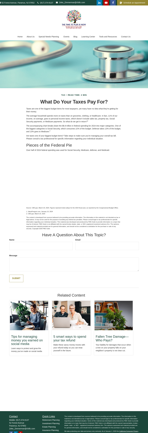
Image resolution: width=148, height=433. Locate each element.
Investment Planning (51, 423)
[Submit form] (16, 278)
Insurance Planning (50, 430)
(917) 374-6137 (45, 3)
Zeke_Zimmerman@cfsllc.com (70, 2)
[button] (20, 36)
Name (11, 240)
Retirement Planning (51, 420)
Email (77, 240)
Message (13, 255)
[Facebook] (113, 2)
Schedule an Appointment (132, 3)
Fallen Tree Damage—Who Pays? (112, 338)
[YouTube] (106, 2)
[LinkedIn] (99, 2)
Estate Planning (49, 427)
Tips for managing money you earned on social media (27, 340)
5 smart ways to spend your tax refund (69, 338)
